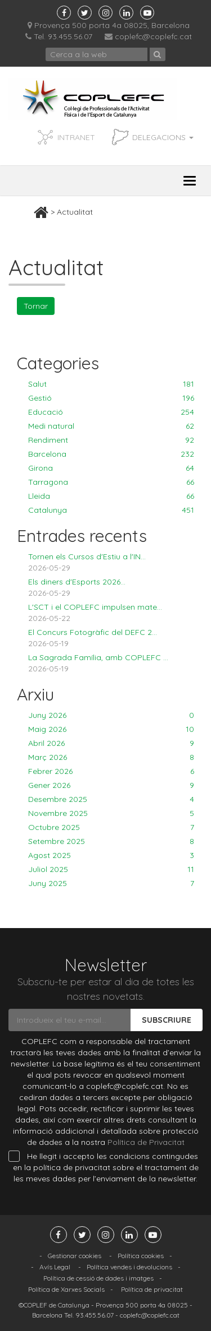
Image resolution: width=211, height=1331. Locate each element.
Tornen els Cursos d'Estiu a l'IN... (87, 556)
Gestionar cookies (74, 1255)
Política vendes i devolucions (129, 1267)
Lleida (111, 496)
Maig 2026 (111, 729)
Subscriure (166, 1020)
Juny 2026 (111, 715)
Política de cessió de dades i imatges (98, 1278)
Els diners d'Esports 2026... (76, 582)
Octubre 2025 (111, 827)
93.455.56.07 (94, 1315)
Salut (111, 383)
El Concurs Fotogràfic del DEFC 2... (92, 632)
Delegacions (163, 137)
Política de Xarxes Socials (66, 1289)
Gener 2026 (111, 785)
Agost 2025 (111, 855)
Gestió (111, 398)
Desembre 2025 (111, 799)
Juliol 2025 (111, 869)
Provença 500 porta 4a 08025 (142, 1305)
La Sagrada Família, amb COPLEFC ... (98, 657)
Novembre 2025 (111, 813)
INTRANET (76, 137)
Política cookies (141, 1255)
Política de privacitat (152, 1289)
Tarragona (111, 482)
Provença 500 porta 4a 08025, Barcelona (109, 25)
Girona (111, 468)
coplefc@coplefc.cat (153, 36)
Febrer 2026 (111, 771)
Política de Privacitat (146, 1142)
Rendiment (111, 440)
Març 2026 (111, 757)
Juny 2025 (111, 883)
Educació (111, 412)
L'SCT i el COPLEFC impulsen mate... (95, 607)
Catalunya (111, 510)
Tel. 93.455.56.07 (58, 36)
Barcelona (111, 454)
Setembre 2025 (111, 841)
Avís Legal (54, 1267)
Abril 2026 (111, 743)
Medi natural (111, 426)
